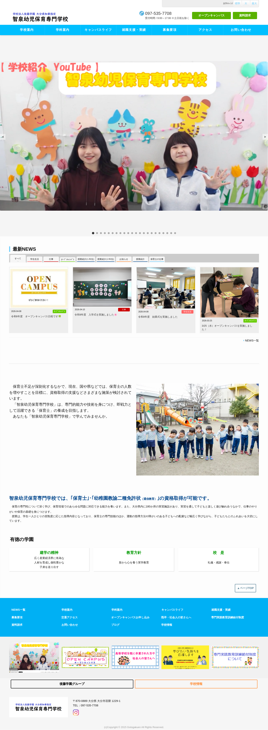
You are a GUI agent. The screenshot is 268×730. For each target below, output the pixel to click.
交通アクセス (69, 617)
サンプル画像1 (128, 233)
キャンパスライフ (98, 29)
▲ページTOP (245, 588)
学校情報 (166, 624)
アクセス (205, 29)
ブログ (115, 624)
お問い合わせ (241, 29)
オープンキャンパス (211, 15)
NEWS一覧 (252, 340)
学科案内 (62, 29)
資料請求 (245, 15)
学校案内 (27, 29)
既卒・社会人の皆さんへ (176, 617)
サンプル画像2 (159, 233)
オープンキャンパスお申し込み (130, 617)
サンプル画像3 (167, 233)
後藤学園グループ (72, 683)
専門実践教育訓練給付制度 (227, 617)
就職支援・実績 (134, 29)
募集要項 (169, 29)
